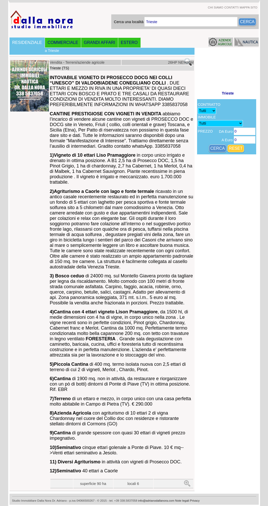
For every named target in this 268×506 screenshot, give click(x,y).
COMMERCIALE (63, 42)
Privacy (195, 500)
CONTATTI (231, 7)
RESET (236, 148)
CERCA (247, 22)
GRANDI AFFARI (99, 42)
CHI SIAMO (215, 7)
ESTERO (129, 42)
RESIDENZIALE (27, 42)
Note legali (182, 500)
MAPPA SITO (248, 7)
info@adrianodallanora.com (156, 500)
